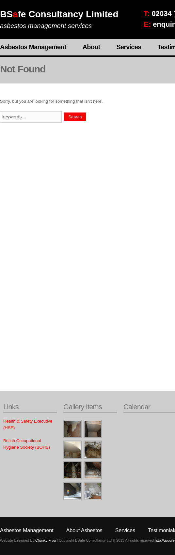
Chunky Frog (45, 540)
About (91, 47)
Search (75, 116)
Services (128, 47)
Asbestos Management (33, 47)
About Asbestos (84, 530)
